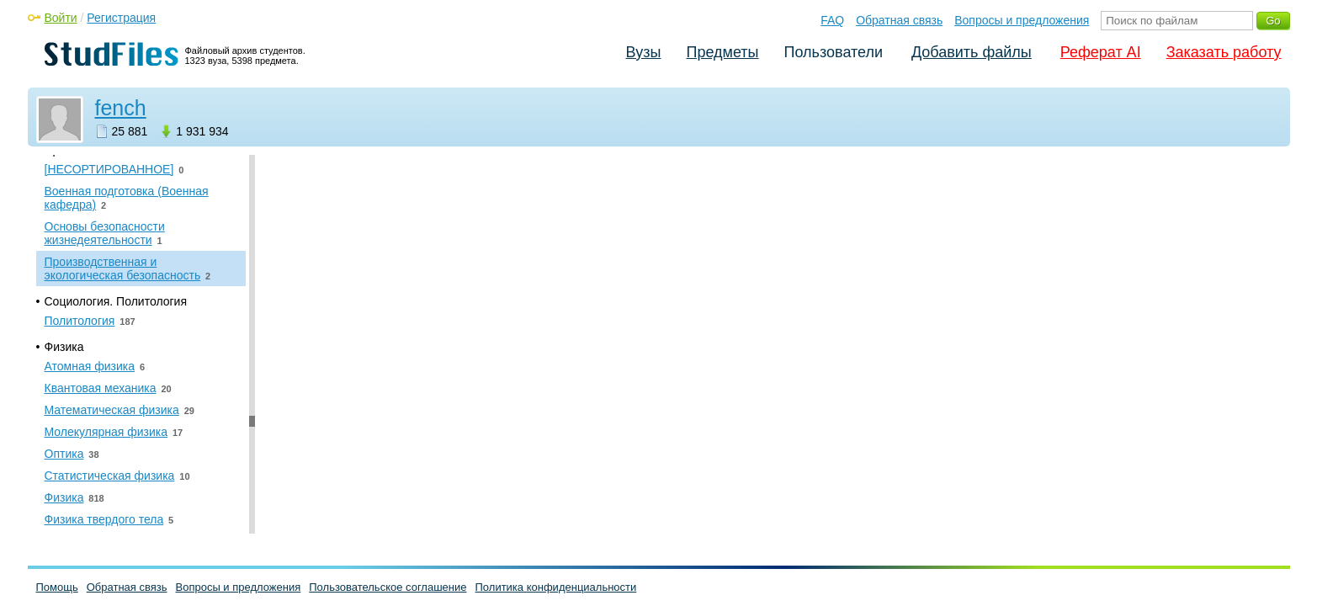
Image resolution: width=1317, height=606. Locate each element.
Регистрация (121, 17)
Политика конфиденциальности (556, 587)
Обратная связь (899, 20)
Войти (61, 17)
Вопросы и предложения (1021, 20)
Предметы (723, 52)
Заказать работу (1224, 52)
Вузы (643, 52)
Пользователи (833, 52)
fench (120, 108)
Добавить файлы (971, 52)
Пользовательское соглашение (387, 587)
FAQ (832, 20)
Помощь (57, 587)
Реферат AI (1100, 52)
